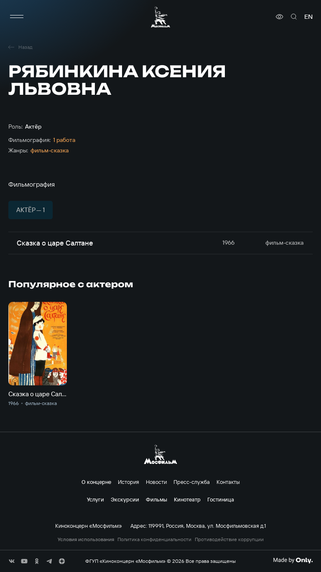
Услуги (95, 499)
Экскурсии (125, 499)
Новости (156, 481)
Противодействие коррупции (229, 539)
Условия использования (86, 539)
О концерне (96, 481)
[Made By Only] (293, 560)
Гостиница (220, 499)
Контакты (228, 481)
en (308, 16)
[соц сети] (11, 561)
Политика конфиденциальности (154, 539)
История (128, 481)
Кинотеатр (187, 499)
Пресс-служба (191, 481)
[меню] (16, 16)
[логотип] (160, 17)
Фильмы (156, 499)
